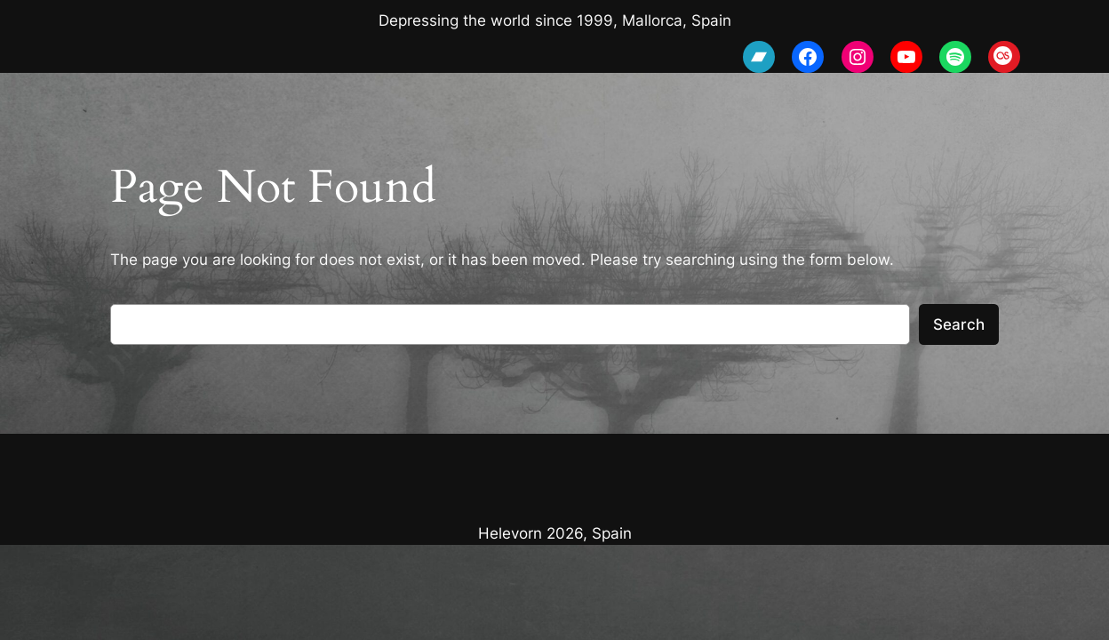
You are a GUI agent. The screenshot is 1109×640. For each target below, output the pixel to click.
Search (959, 324)
